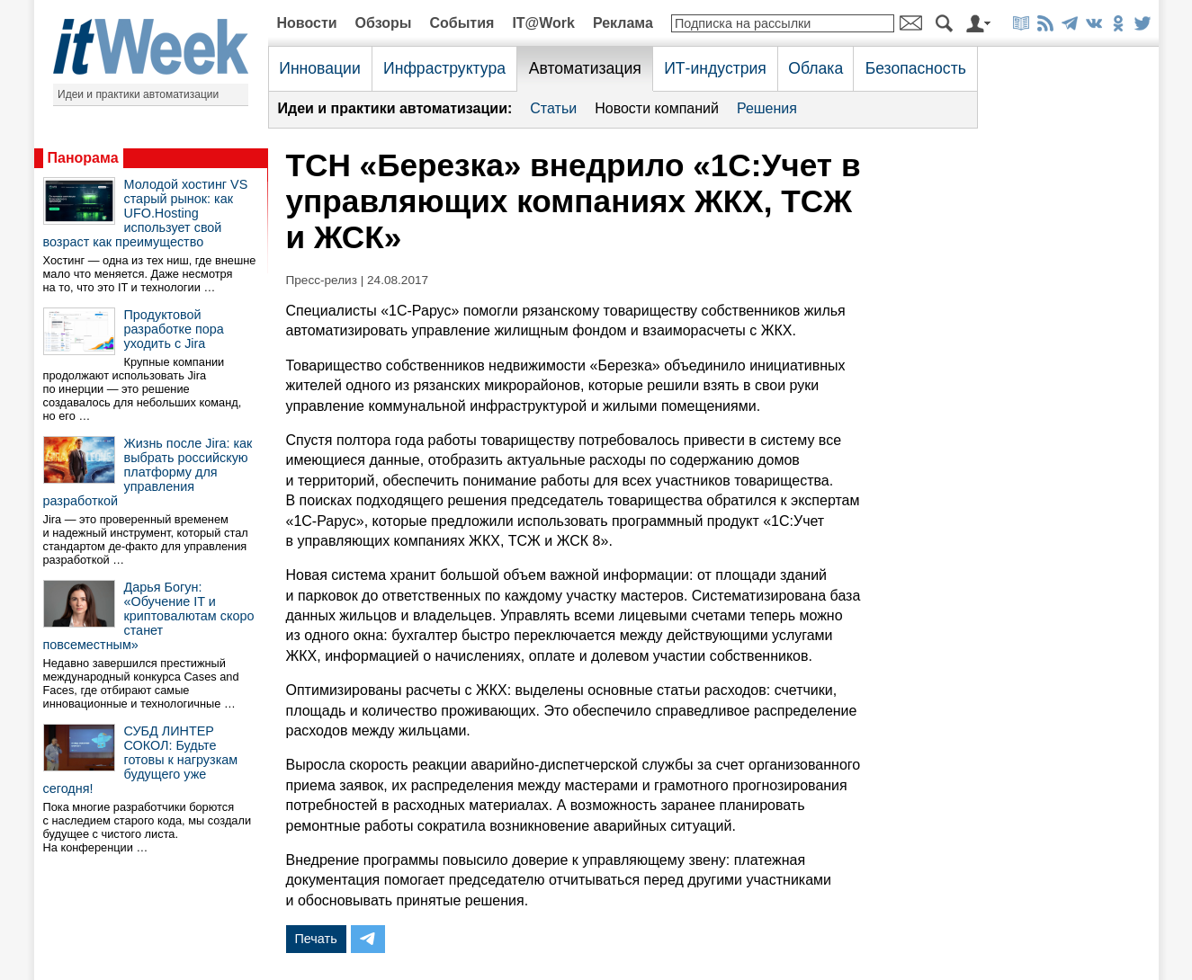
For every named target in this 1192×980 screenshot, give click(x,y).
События (461, 23)
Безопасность (915, 68)
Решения (767, 108)
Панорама (83, 157)
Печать (316, 938)
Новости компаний (657, 108)
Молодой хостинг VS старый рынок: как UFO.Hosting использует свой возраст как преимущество (145, 213)
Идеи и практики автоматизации (138, 94)
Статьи (553, 108)
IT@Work (543, 23)
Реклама (623, 23)
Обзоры (383, 23)
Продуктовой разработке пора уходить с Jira (174, 329)
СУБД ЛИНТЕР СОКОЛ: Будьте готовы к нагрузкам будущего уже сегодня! (140, 760)
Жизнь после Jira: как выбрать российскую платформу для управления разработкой (148, 472)
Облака (815, 68)
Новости (307, 23)
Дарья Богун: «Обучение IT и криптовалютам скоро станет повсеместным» (149, 616)
